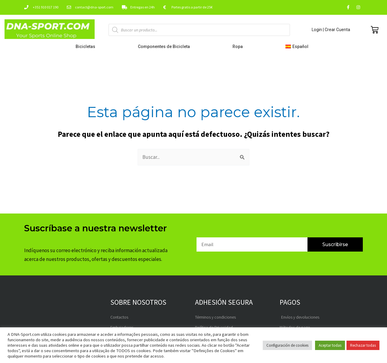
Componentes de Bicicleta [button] (165, 46)
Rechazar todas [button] (363, 345)
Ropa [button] (239, 46)
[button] (298, 46)
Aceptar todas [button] (330, 345)
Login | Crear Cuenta (331, 29)
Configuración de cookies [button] (287, 345)
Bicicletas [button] (87, 46)
